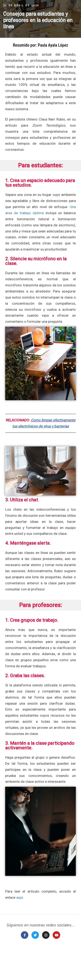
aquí (19, 897)
